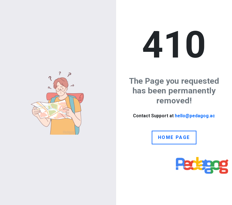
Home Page (174, 137)
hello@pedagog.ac (195, 115)
